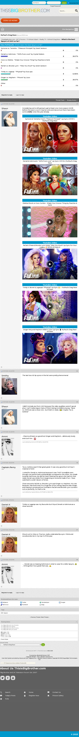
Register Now (34, 695)
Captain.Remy (9, 467)
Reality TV (43, 39)
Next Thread (44, 617)
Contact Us (56, 692)
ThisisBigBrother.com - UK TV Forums (13, 39)
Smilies (3, 633)
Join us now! (10, 20)
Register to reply (7, 95)
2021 (2, 613)
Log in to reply (20, 95)
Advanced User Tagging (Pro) (27, 658)
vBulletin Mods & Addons (44, 658)
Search (7, 692)
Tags (2, 609)
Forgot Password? (55, 6)
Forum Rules (4, 639)
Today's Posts (10, 695)
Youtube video (50, 116)
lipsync (6, 613)
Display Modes (71, 100)
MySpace (5, 602)
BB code (3, 632)
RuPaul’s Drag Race (54, 39)
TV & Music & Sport (32, 39)
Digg (42, 604)
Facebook (25, 604)
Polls (7, 699)
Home (31, 692)
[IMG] (2, 635)
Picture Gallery (57, 695)
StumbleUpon (45, 602)
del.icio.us (5, 604)
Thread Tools (60, 100)
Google (63, 602)
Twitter (24, 602)
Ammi (5, 436)
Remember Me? (73, 3)
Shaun (5, 108)
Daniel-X (6, 504)
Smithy (5, 375)
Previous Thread (35, 617)
